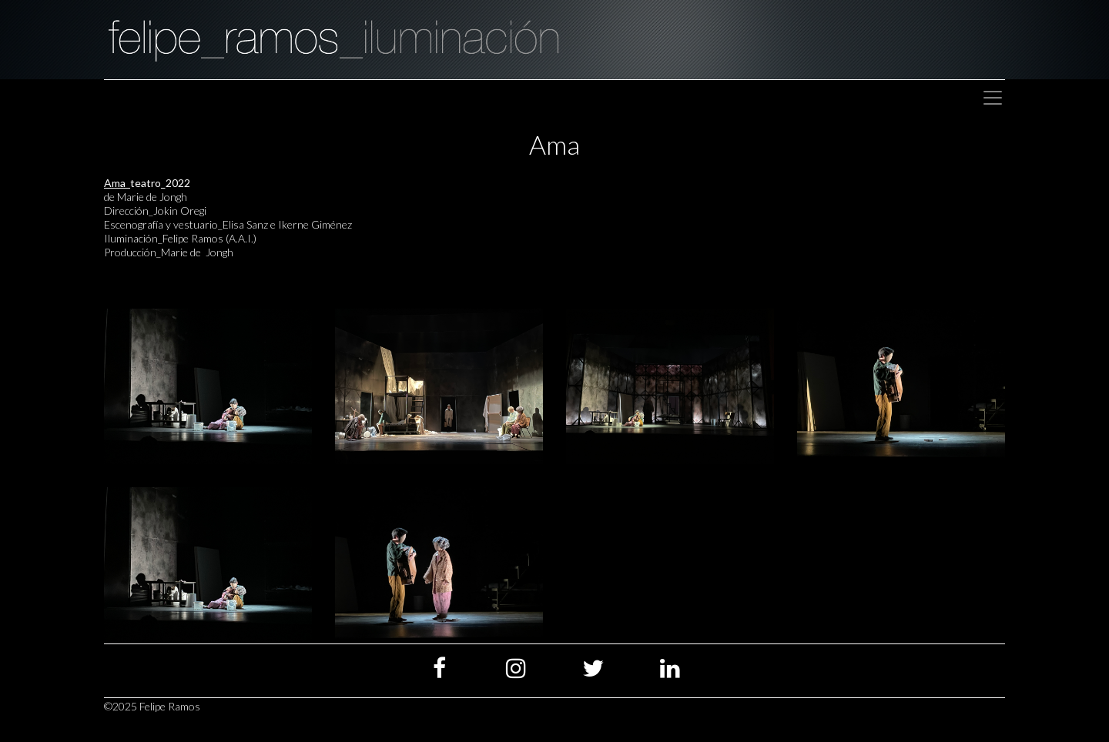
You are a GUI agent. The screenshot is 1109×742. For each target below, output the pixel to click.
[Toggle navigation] (992, 97)
